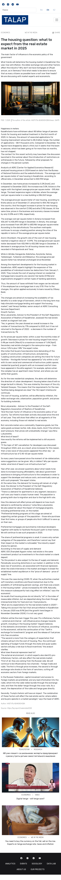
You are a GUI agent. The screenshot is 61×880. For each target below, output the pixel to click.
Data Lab (51, 864)
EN (48, 10)
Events (23, 864)
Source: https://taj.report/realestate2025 (16, 708)
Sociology (37, 864)
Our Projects (37, 869)
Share (56, 32)
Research (38, 749)
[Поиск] (18, 10)
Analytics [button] (10, 864)
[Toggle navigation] (56, 19)
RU (41, 10)
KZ (54, 10)
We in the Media (31, 33)
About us (21, 869)
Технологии (24, 749)
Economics (5, 33)
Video (37, 795)
